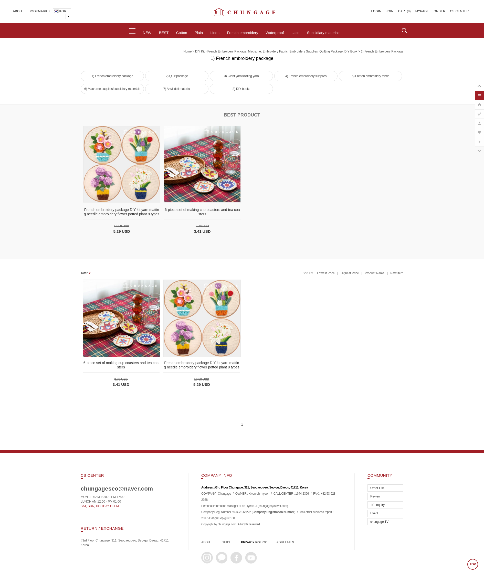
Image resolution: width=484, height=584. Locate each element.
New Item (396, 273)
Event (374, 513)
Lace (295, 33)
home (187, 51)
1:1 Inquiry (377, 505)
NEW (147, 33)
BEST (164, 33)
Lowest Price (326, 273)
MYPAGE (422, 11)
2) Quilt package (177, 76)
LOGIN (376, 11)
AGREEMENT (286, 542)
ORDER (439, 11)
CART (402, 11)
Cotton (181, 33)
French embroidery (242, 33)
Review (375, 496)
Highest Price (350, 273)
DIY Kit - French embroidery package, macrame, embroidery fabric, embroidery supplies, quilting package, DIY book (276, 51)
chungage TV (379, 522)
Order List (377, 488)
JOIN (389, 11)
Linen (214, 33)
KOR (60, 11)
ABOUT (18, 11)
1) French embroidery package (382, 51)
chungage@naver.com (272, 506)
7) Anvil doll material (176, 89)
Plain (199, 33)
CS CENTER (459, 11)
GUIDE (226, 542)
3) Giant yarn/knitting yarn (241, 76)
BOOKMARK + (39, 11)
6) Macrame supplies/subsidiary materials (112, 89)
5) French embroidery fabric (370, 76)
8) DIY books (241, 89)
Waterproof (275, 33)
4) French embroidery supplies (306, 76)
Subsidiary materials (324, 33)
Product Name (374, 273)
